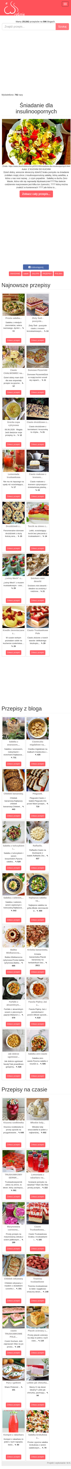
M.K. (69, 1463)
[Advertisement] (34, 61)
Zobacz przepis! (13, 340)
